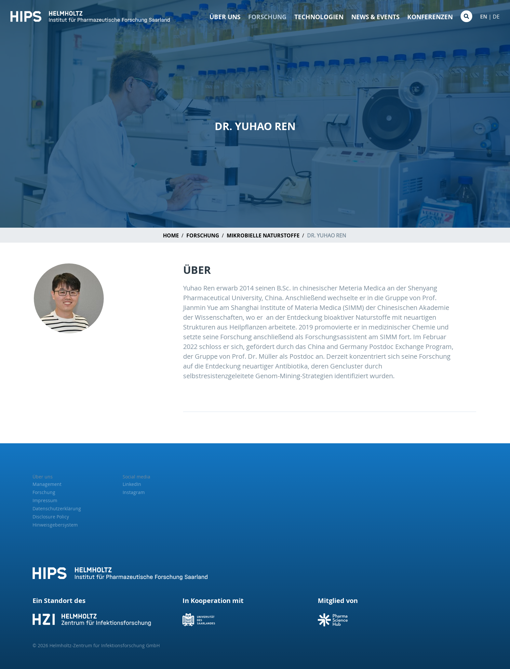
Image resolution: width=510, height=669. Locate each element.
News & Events (375, 17)
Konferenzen (430, 17)
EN (483, 16)
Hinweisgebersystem (55, 525)
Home (171, 235)
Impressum (45, 500)
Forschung (267, 17)
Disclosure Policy (51, 517)
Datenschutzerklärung (57, 508)
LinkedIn (132, 484)
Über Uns (224, 17)
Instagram (134, 492)
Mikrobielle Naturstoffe (263, 235)
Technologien (318, 17)
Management (47, 484)
